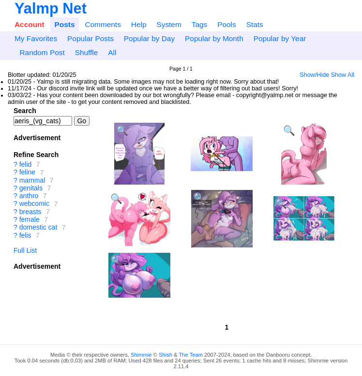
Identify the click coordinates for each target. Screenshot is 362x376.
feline (27, 172)
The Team (191, 355)
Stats (254, 24)
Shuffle (86, 52)
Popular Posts (90, 38)
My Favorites (36, 38)
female (29, 219)
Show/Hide (314, 75)
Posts (65, 24)
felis (25, 235)
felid (25, 164)
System (168, 24)
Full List (25, 250)
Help (139, 24)
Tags (200, 24)
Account (30, 24)
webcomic (34, 204)
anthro (29, 196)
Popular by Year (280, 38)
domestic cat (38, 227)
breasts (30, 212)
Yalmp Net (51, 8)
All (112, 52)
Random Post (41, 52)
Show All (342, 75)
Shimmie (141, 355)
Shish (165, 355)
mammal (32, 180)
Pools (226, 24)
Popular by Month (214, 38)
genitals (31, 188)
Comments (103, 24)
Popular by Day (149, 38)
